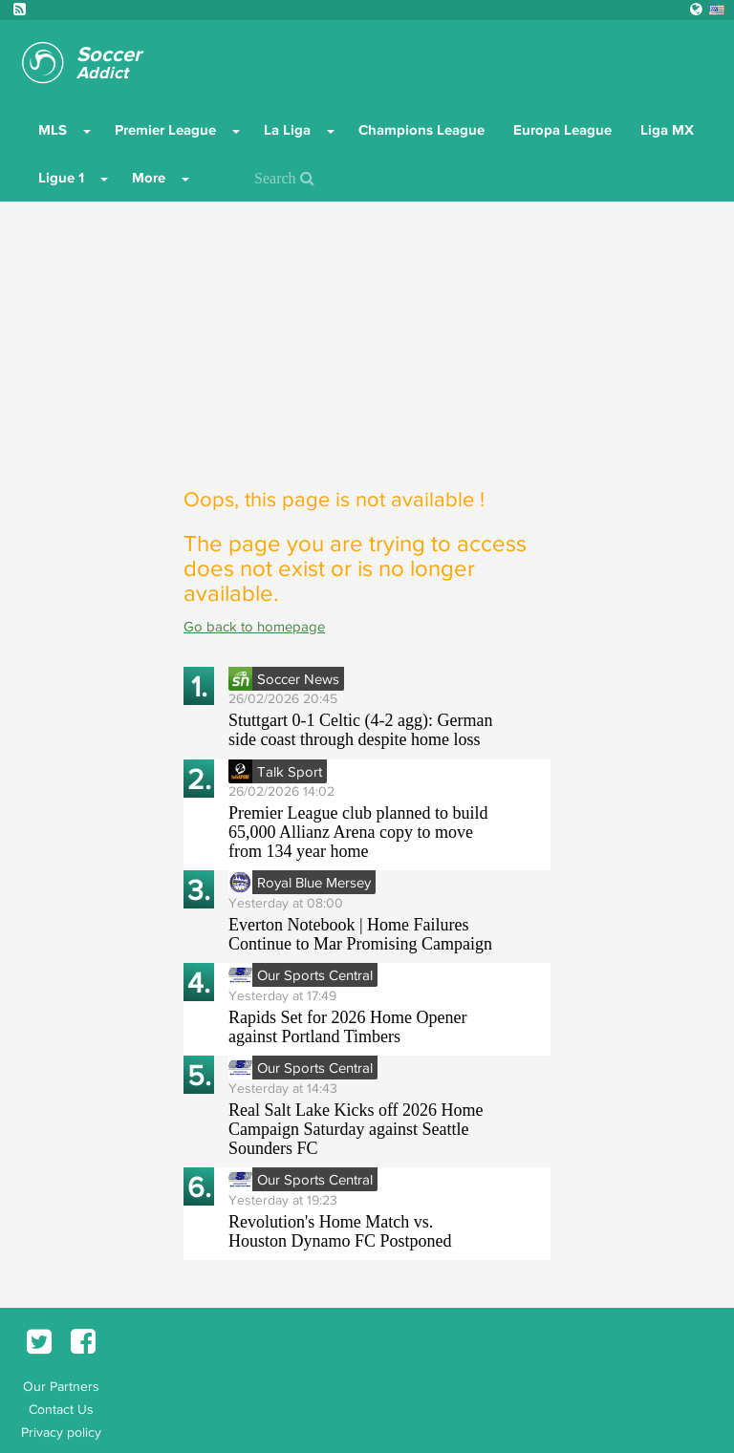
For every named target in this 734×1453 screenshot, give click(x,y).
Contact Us (61, 1409)
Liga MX (667, 130)
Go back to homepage (254, 626)
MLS (52, 130)
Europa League (562, 130)
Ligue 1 (61, 177)
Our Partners (61, 1386)
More (148, 177)
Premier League (165, 130)
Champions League (421, 130)
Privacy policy (61, 1432)
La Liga (287, 130)
